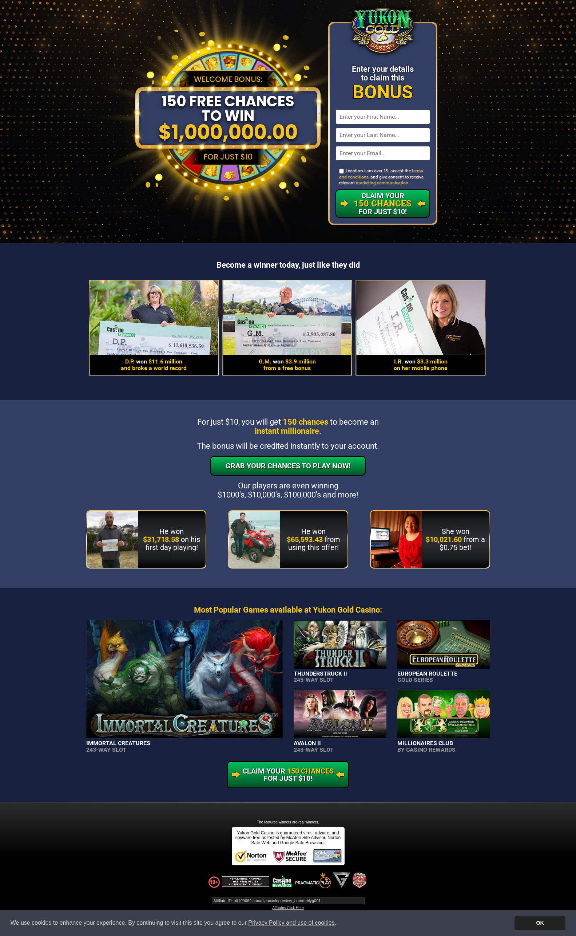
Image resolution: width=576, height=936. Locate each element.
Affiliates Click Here (288, 908)
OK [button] (540, 923)
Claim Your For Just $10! (383, 203)
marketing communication (382, 182)
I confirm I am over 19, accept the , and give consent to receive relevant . (381, 176)
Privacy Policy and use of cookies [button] (291, 923)
